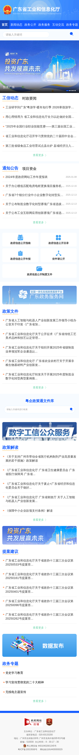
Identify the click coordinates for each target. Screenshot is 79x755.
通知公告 (10, 168)
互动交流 (58, 24)
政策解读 (10, 447)
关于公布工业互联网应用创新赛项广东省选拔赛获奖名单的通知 (35, 213)
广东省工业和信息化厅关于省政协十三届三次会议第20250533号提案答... (39, 562)
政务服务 (44, 24)
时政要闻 (29, 98)
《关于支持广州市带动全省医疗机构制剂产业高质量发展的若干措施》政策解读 (40, 458)
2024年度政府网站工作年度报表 (26, 177)
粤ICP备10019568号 (27, 749)
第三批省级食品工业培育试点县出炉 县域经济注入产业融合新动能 (41, 145)
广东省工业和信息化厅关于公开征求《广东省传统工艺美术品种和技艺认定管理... (40, 336)
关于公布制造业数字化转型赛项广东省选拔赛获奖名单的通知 (35, 204)
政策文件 (10, 311)
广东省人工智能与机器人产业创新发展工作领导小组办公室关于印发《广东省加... (40, 322)
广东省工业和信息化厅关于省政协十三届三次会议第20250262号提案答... (39, 616)
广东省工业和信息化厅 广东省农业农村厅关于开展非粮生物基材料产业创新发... (39, 363)
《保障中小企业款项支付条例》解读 (29, 510)
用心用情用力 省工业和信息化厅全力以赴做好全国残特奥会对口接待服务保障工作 (41, 116)
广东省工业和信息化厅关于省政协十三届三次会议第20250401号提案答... (39, 589)
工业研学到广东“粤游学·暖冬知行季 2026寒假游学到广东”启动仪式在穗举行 (41, 107)
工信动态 (10, 98)
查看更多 (39, 155)
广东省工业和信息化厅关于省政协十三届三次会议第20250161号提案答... (39, 576)
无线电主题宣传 (15, 692)
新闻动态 (16, 24)
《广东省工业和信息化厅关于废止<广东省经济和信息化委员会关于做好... (40, 485)
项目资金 (29, 169)
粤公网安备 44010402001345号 (39, 746)
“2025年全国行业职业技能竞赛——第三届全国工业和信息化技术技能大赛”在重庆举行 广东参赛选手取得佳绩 (41, 126)
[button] (67, 90)
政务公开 (30, 24)
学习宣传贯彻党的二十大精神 (24, 682)
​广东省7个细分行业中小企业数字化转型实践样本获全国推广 (35, 195)
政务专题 (72, 24)
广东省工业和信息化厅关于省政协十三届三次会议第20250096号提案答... (39, 603)
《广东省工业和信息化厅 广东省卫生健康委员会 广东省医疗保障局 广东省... (40, 472)
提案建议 (10, 551)
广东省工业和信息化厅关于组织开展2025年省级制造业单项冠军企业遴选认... (39, 349)
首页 (5, 24)
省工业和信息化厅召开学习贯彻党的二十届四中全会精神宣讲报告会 (41, 136)
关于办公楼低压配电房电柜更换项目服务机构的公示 (35, 186)
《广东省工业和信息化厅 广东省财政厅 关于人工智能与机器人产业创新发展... (40, 499)
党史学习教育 (14, 672)
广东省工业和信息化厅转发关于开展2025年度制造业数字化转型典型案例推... (39, 376)
